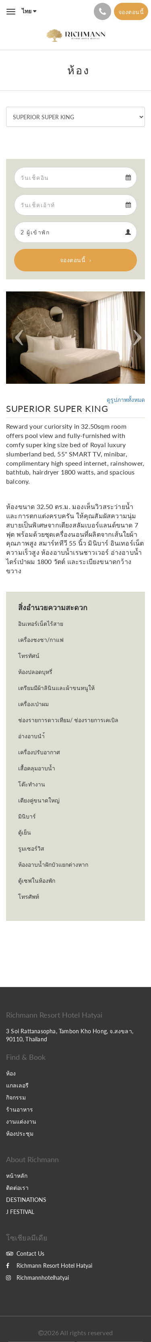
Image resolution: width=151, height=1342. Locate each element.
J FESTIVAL (20, 1211)
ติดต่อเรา (17, 1187)
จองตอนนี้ (73, 260)
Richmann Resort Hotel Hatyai (49, 1265)
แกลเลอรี (17, 1085)
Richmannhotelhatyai (37, 1277)
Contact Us (25, 1253)
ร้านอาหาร (19, 1109)
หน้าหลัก (16, 1175)
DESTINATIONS (26, 1199)
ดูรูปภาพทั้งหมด (126, 399)
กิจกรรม (16, 1097)
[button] (16, 337)
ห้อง (11, 1073)
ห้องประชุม (19, 1133)
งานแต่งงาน (21, 1121)
